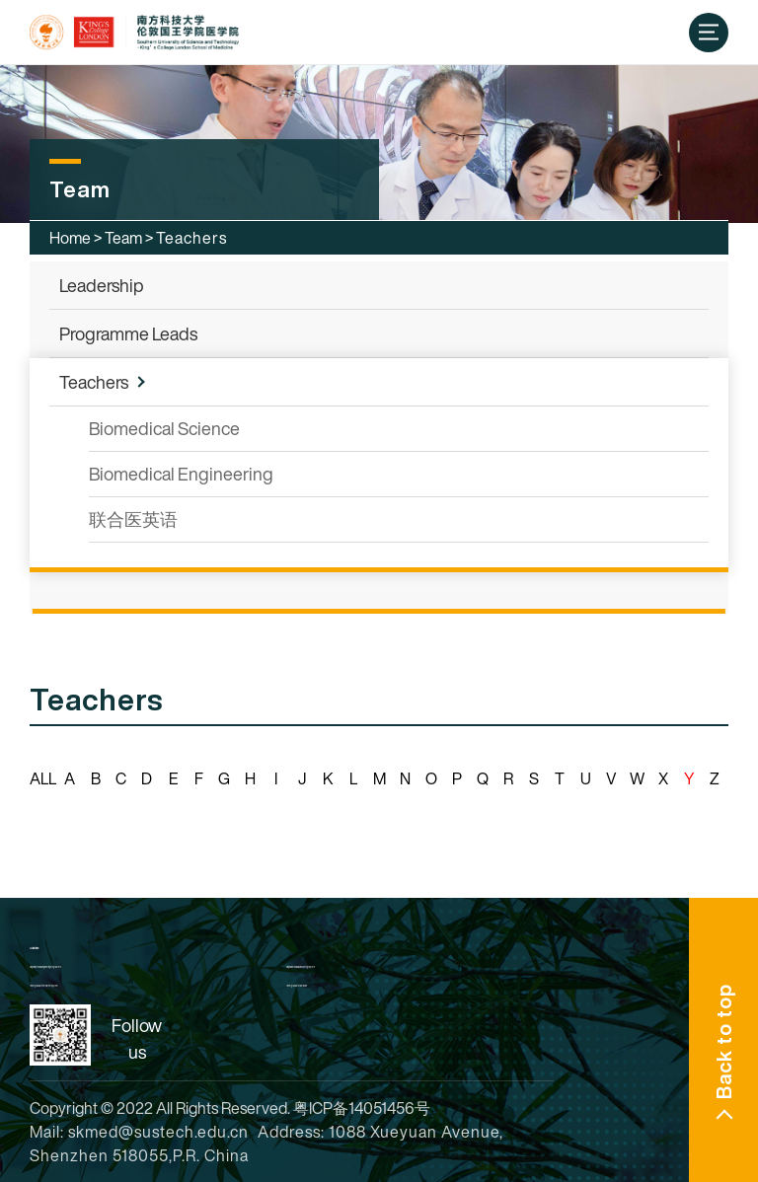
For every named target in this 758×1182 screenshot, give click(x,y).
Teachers (93, 382)
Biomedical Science (164, 428)
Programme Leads (128, 333)
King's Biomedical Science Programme (300, 967)
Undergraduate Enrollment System (44, 986)
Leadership (101, 285)
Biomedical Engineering (181, 473)
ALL (43, 778)
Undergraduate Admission (296, 986)
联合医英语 (133, 519)
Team (123, 238)
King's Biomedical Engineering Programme (45, 967)
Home (70, 238)
